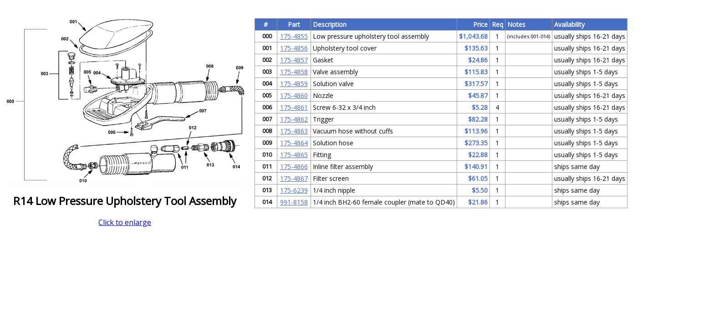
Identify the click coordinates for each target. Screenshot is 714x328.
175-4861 (294, 107)
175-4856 (294, 48)
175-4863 (294, 131)
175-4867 (294, 178)
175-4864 (294, 142)
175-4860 (294, 95)
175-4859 (294, 83)
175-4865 (294, 154)
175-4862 (294, 119)
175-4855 (294, 36)
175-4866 (294, 166)
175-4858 (294, 71)
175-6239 (294, 190)
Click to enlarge (124, 222)
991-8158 (294, 202)
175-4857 (294, 60)
